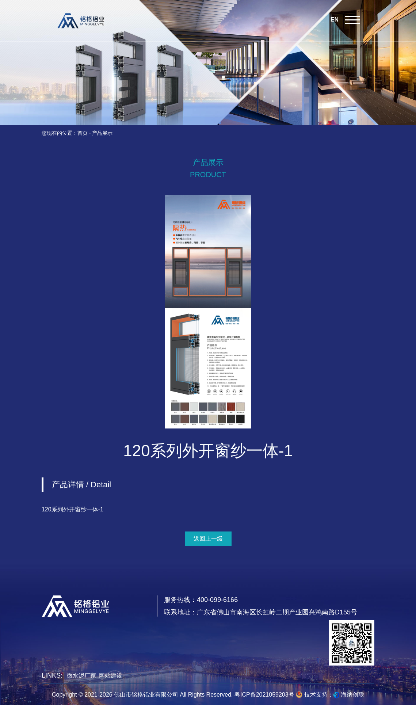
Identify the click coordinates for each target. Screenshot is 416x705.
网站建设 (110, 675)
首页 (82, 133)
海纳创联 (352, 694)
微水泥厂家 (81, 675)
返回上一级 (208, 539)
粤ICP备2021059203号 (264, 694)
